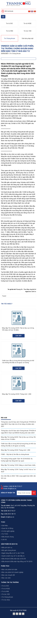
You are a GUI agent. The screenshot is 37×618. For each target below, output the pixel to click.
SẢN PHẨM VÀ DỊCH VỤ (9, 544)
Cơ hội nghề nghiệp (7, 531)
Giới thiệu (4, 525)
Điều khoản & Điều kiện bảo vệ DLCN (13, 559)
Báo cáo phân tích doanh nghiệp (12, 572)
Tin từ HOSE (27, 23)
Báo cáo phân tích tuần (9, 569)
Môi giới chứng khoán (8, 550)
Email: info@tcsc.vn (9, 488)
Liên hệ (4, 539)
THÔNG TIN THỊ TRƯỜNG (10, 582)
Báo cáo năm (6, 578)
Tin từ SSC (9, 23)
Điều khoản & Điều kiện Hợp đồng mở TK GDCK (16, 561)
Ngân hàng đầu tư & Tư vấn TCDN (12, 553)
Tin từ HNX (9, 31)
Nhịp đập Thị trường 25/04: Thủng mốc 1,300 (15, 450)
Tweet (4, 296)
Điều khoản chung (7, 537)
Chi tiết (18, 336)
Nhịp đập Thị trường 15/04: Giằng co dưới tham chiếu (18, 465)
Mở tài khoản (7, 11)
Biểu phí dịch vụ (6, 547)
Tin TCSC (4, 534)
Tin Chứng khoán (9, 38)
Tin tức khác (5, 600)
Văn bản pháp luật (27, 38)
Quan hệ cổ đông (7, 528)
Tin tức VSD (27, 31)
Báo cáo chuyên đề (8, 575)
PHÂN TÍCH (5, 566)
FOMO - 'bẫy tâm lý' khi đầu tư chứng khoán (15, 454)
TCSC (3, 522)
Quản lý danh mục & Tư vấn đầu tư (12, 556)
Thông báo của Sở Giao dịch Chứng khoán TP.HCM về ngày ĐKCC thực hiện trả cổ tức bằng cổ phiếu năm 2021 (18, 424)
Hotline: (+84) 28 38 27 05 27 (12, 486)
